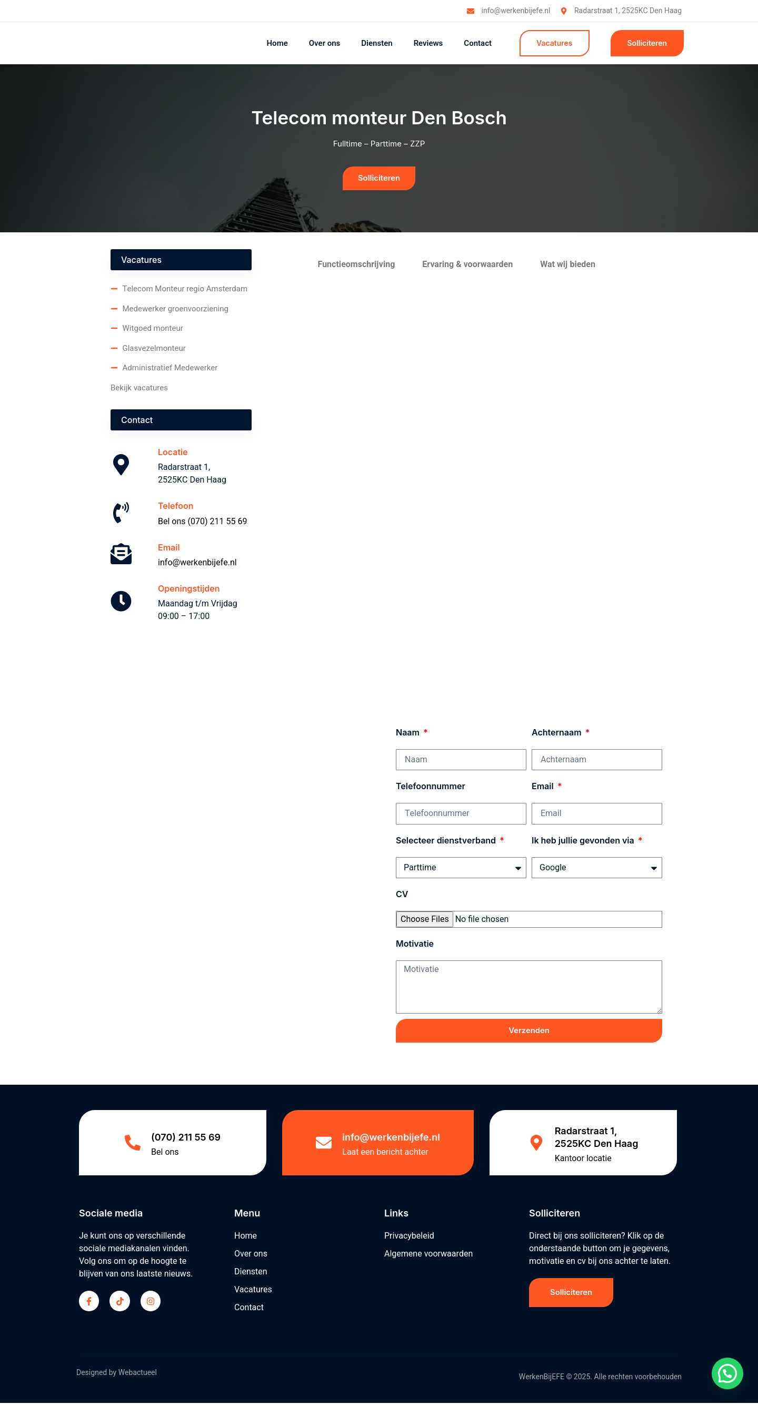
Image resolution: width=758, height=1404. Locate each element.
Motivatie (415, 944)
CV (402, 894)
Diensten (376, 43)
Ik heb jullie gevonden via (584, 841)
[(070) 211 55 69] (133, 1144)
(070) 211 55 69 (186, 1138)
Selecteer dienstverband (447, 841)
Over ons (325, 43)
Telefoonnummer (430, 787)
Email (544, 787)
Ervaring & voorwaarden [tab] (467, 265)
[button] (727, 1373)
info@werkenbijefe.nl (197, 563)
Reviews (428, 43)
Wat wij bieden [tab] (567, 265)
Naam (409, 733)
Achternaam (558, 733)
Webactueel (137, 1374)
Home (276, 43)
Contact (478, 43)
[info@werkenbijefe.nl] (324, 1144)
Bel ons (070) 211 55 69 (202, 522)
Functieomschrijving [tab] (356, 265)
